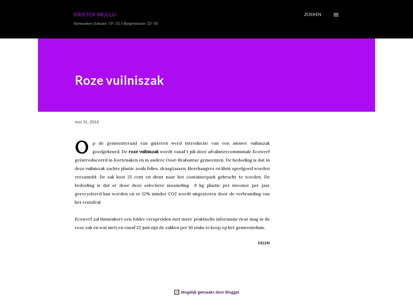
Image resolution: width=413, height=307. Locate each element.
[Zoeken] (312, 14)
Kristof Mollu (95, 14)
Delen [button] (264, 243)
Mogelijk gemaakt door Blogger (206, 292)
